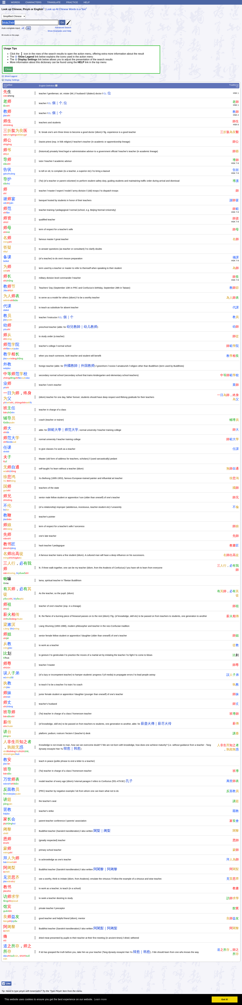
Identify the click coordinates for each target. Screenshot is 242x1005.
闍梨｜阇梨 (101, 831)
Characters (33, 2)
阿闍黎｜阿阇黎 (105, 869)
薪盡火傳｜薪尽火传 (156, 723)
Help (87, 2)
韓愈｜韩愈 (72, 748)
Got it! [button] (224, 999)
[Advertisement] (217, 25)
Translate (53, 2)
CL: (105, 93)
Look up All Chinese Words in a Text (66, 9)
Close (8, 69)
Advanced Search (63, 27)
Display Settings (10, 80)
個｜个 (57, 103)
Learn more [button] (100, 999)
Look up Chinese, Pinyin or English (22, 9)
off (23, 28)
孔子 (129, 781)
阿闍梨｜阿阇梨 (105, 928)
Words (15, 2)
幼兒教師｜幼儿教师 (82, 327)
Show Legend (9, 76)
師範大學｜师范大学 (63, 430)
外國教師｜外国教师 (79, 366)
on (28, 28)
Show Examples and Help (59, 31)
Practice (72, 2)
